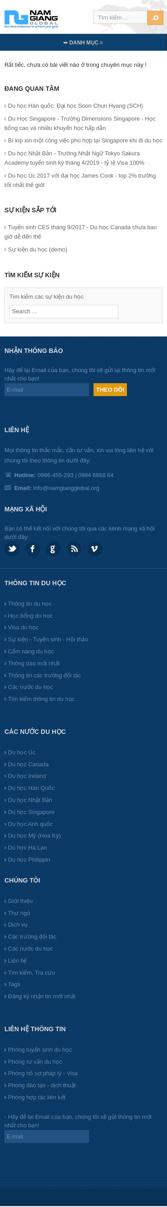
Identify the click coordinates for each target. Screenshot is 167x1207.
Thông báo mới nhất (34, 663)
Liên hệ (17, 960)
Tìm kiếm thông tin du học (41, 699)
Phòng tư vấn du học (35, 1061)
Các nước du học (30, 687)
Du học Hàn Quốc (31, 788)
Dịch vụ (18, 924)
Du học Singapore (31, 812)
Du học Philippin (29, 859)
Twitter (11, 549)
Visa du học (23, 627)
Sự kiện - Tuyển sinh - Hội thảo (48, 639)
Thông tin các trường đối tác (44, 675)
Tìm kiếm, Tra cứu (31, 972)
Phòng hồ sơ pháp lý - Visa (43, 1073)
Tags (14, 984)
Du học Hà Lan (27, 847)
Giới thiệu (20, 901)
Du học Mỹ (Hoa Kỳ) (34, 835)
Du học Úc (21, 752)
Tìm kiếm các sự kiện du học (46, 296)
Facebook (32, 549)
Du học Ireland (27, 776)
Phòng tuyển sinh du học (40, 1049)
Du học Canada (28, 764)
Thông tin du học (30, 603)
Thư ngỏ (19, 913)
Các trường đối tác (32, 936)
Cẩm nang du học (31, 651)
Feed (74, 549)
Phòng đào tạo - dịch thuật (42, 1085)
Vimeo (95, 549)
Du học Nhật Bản (30, 800)
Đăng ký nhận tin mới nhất (41, 996)
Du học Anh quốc (30, 824)
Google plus (53, 549)
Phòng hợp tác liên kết (36, 1097)
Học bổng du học (30, 615)
